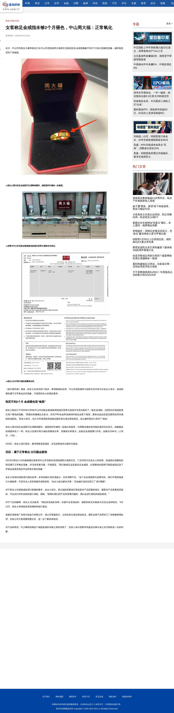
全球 (56, 3)
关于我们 (46, 696)
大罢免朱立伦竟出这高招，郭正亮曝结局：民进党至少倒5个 (152, 216)
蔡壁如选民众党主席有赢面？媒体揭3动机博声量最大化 (152, 248)
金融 (66, 3)
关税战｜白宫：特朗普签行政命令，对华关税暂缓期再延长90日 (151, 138)
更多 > (169, 23)
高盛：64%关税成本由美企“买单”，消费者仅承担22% (150, 146)
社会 (17, 21)
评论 (124, 3)
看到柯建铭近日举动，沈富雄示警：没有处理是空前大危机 (152, 265)
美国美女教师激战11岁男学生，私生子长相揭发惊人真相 (152, 199)
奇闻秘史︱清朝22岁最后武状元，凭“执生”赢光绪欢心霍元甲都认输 (152, 232)
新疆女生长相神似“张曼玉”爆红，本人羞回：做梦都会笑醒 (152, 224)
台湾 (46, 3)
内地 (12, 21)
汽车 (114, 3)
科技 (95, 3)
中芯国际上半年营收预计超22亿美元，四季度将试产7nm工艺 (152, 49)
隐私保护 (112, 696)
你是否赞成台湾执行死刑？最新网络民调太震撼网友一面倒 (152, 257)
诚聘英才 (73, 696)
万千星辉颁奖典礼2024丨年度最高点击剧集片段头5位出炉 (152, 273)
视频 (162, 3)
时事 (27, 3)
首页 (7, 21)
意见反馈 (99, 696)
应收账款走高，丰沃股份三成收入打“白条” (152, 103)
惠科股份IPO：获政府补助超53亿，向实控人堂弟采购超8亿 (150, 111)
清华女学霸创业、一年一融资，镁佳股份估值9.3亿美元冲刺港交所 (152, 94)
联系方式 (86, 696)
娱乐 (153, 3)
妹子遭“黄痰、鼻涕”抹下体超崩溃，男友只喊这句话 (152, 207)
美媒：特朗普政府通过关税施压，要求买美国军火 (152, 155)
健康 (85, 3)
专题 (133, 3)
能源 (104, 3)
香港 (37, 3)
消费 (75, 3)
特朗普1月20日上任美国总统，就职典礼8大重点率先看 (152, 240)
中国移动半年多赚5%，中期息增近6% (152, 66)
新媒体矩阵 (127, 696)
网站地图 (59, 696)
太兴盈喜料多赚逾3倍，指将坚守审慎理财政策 (153, 58)
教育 (143, 3)
